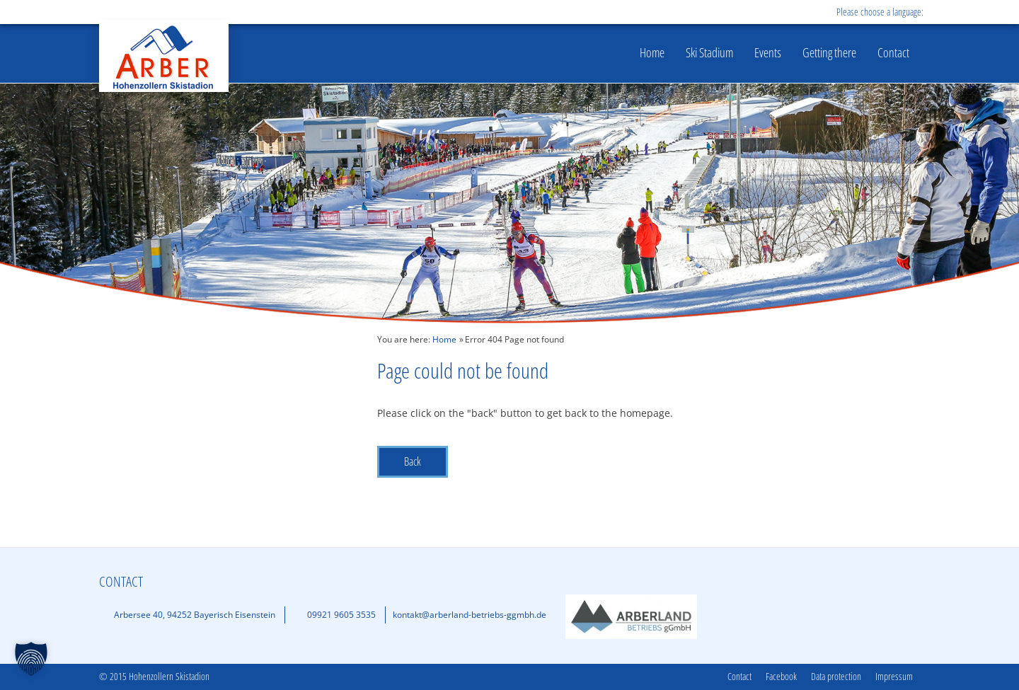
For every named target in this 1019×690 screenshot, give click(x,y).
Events (767, 52)
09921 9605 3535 (341, 615)
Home (652, 52)
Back (412, 461)
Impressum (894, 677)
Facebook (781, 677)
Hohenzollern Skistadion (164, 56)
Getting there (829, 52)
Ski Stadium (709, 52)
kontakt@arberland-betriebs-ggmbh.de (469, 615)
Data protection (836, 677)
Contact (893, 52)
